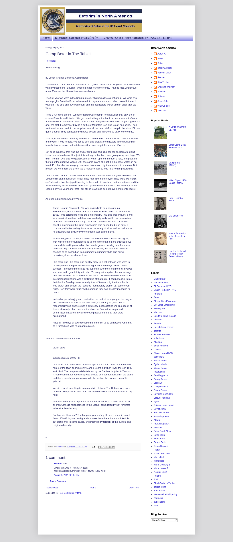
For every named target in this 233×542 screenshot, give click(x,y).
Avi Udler (158, 427)
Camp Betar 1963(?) (174, 164)
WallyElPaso (163, 106)
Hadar (157, 450)
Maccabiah (159, 457)
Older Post (134, 487)
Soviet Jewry (160, 409)
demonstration (161, 282)
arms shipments (161, 416)
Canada (157, 349)
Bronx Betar (159, 438)
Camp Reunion (161, 386)
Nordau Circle (160, 472)
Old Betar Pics (176, 216)
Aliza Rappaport (161, 423)
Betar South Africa (162, 431)
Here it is (50, 60)
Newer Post (52, 487)
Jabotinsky (159, 357)
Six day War (159, 308)
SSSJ (156, 479)
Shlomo (161, 96)
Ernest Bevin (160, 442)
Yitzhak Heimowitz (163, 334)
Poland (157, 476)
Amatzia (158, 294)
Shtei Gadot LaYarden (164, 483)
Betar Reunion (161, 345)
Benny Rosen (160, 379)
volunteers (159, 338)
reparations (159, 372)
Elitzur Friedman (162, 398)
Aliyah (157, 420)
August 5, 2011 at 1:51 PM (66, 475)
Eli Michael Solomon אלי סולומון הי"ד (76, 37)
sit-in (156, 505)
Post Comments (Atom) (70, 493)
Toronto (157, 331)
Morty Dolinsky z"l (162, 464)
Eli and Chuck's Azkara (165, 301)
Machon (158, 312)
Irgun (156, 401)
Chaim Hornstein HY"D (165, 290)
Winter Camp (160, 368)
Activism (158, 319)
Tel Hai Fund (160, 487)
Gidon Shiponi (160, 446)
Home (46, 37)
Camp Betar (159, 279)
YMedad (58, 463)
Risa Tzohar (163, 82)
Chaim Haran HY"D (163, 353)
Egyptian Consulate (163, 394)
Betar (156, 297)
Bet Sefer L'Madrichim (164, 305)
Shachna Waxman (166, 87)
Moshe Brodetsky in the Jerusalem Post (177, 236)
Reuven (161, 77)
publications (159, 502)
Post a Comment (58, 481)
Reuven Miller (164, 72)
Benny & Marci (164, 68)
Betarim (157, 323)
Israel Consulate (162, 453)
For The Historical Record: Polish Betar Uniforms (177, 254)
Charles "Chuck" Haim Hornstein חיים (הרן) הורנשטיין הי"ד (137, 37)
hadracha (158, 498)
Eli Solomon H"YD (162, 286)
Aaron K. (161, 53)
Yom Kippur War (161, 412)
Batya (160, 58)
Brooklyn (158, 383)
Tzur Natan (159, 490)
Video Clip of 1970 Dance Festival (178, 181)
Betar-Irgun (159, 435)
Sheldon (161, 91)
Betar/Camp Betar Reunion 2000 (177, 146)
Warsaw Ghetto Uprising (165, 494)
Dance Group (160, 390)
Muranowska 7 (161, 468)
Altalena (158, 342)
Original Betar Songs (164, 405)
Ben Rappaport (161, 375)
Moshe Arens (160, 360)
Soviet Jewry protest (163, 327)
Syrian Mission (161, 364)
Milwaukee (159, 461)
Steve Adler (163, 101)
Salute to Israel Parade (165, 316)
